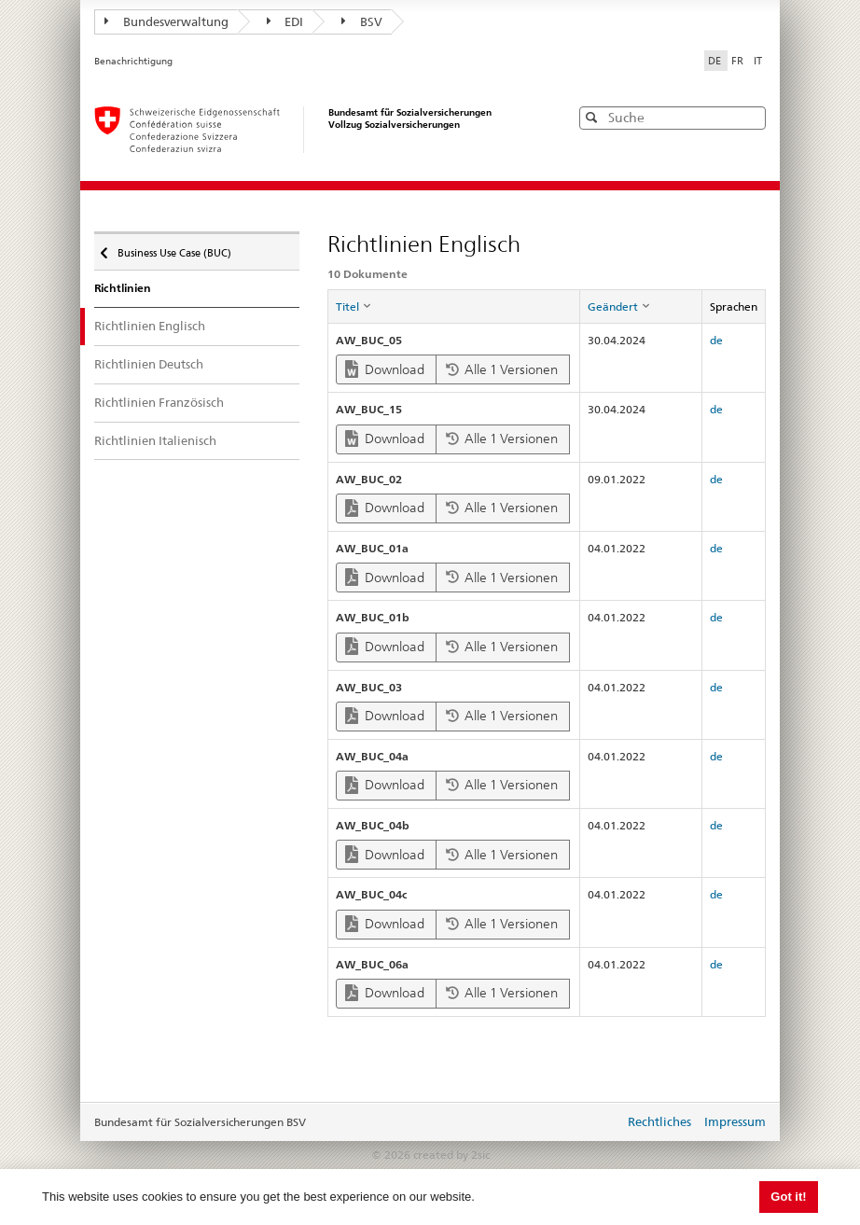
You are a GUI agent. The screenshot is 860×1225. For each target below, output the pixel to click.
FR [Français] (738, 60)
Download (384, 369)
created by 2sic (451, 1155)
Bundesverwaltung (166, 21)
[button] (750, 117)
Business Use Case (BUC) (173, 248)
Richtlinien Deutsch (148, 363)
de (716, 340)
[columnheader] (453, 307)
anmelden (596, 1123)
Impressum (735, 1121)
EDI (285, 21)
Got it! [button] (788, 1197)
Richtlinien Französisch (159, 402)
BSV (361, 21)
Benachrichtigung (133, 61)
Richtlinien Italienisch (155, 440)
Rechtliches (659, 1121)
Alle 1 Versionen (502, 369)
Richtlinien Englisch (149, 325)
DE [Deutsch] (716, 60)
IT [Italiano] (758, 60)
